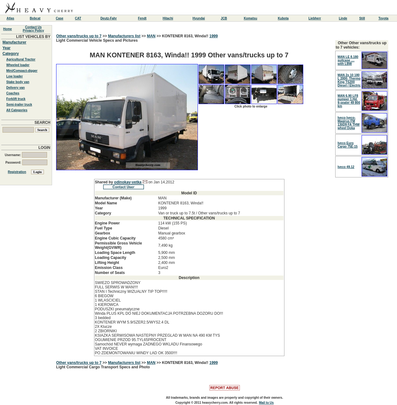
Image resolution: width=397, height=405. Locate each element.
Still (362, 18)
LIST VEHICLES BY (33, 36)
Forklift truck (15, 99)
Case (59, 18)
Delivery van (15, 87)
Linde (343, 18)
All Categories (16, 110)
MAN (151, 36)
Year (6, 48)
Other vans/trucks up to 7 (79, 36)
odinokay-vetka (127, 182)
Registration (17, 172)
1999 (213, 36)
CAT (78, 18)
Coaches (12, 93)
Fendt (142, 18)
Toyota (383, 18)
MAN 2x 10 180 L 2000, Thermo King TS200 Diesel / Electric (349, 80)
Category (11, 53)
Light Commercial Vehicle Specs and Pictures (189, 197)
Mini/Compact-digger (21, 70)
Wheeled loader (17, 65)
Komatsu (250, 18)
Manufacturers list (124, 36)
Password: (26, 162)
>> (105, 36)
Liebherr (315, 18)
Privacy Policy (33, 30)
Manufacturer (14, 42)
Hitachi (168, 18)
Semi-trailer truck (19, 104)
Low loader (14, 76)
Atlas (10, 18)
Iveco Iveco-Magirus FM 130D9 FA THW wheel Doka (349, 123)
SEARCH (42, 122)
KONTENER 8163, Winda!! (185, 36)
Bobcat (35, 18)
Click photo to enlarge (250, 106)
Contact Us (33, 27)
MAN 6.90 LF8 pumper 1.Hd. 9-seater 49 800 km (349, 101)
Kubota (283, 18)
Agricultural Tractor (20, 59)
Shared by (104, 182)
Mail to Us (266, 402)
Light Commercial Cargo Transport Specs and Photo (103, 367)
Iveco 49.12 (346, 167)
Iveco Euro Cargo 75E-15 (348, 144)
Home (7, 29)
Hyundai (199, 18)
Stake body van (17, 82)
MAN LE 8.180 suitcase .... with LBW (348, 60)
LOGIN (44, 147)
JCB (224, 18)
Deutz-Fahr (108, 18)
